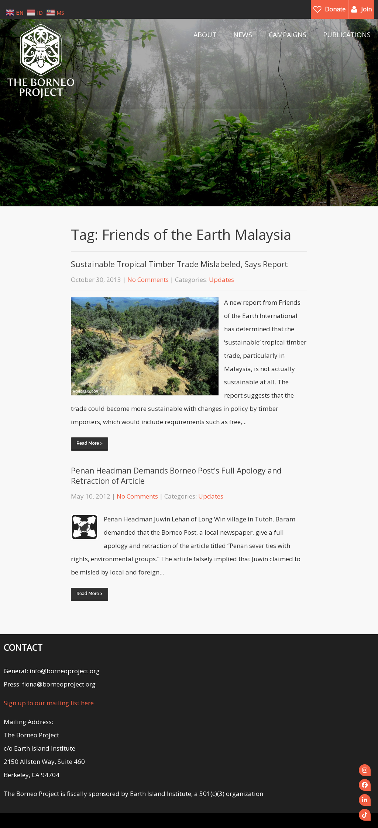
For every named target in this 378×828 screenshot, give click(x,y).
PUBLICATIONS (347, 34)
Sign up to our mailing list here (49, 703)
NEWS (242, 34)
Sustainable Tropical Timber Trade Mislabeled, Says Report (179, 264)
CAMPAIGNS (287, 34)
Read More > (89, 443)
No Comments (148, 279)
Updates (221, 279)
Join (366, 9)
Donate (335, 9)
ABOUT (205, 34)
